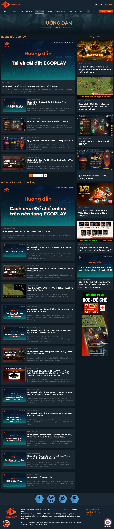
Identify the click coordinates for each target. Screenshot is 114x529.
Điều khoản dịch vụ (93, 512)
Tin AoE (15, 11)
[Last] (45, 175)
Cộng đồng (73, 11)
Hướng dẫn (39, 11)
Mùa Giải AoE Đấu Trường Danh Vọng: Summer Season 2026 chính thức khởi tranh (94, 69)
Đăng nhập (97, 4)
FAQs (82, 11)
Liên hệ (88, 515)
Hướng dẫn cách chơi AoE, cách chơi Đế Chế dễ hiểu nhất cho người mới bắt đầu (93, 106)
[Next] (41, 175)
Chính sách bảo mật (93, 509)
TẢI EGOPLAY (106, 11)
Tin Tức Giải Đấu (26, 11)
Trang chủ (5, 11)
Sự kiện (49, 11)
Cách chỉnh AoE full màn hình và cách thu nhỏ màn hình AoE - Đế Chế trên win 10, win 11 (94, 285)
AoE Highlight (60, 11)
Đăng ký (108, 4)
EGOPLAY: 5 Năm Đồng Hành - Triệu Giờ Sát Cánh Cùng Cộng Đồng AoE (92, 213)
